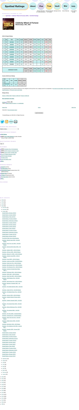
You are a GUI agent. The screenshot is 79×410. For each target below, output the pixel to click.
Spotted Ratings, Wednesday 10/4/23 (9, 350)
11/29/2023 (11, 54)
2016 (2, 388)
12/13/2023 (11, 59)
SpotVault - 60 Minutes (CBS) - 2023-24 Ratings (11, 272)
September (4, 358)
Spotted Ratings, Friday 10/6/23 (8, 346)
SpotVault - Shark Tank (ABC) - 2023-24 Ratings (11, 276)
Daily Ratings (4, 134)
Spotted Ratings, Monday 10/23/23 (9, 224)
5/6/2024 (11, 61)
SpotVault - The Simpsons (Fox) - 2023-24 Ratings (12, 267)
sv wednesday (20, 103)
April (3, 368)
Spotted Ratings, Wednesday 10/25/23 (10, 220)
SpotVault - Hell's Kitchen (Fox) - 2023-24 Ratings (12, 281)
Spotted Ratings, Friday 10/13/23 (8, 334)
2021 (2, 378)
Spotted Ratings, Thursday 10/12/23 (9, 336)
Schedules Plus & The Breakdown (11, 149)
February (4, 372)
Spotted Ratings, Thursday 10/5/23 (9, 348)
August (3, 360)
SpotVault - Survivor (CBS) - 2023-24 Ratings (11, 295)
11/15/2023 (11, 51)
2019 (2, 382)
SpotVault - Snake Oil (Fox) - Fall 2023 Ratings (11, 290)
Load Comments (39, 112)
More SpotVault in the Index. (8, 98)
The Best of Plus (4, 157)
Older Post (74, 107)
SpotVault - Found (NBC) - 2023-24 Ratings (10, 259)
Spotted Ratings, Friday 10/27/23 (8, 216)
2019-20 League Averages (6, 156)
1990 (2, 404)
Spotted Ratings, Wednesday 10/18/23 (10, 232)
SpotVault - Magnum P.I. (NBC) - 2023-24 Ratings (12, 254)
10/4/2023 (12, 44)
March (3, 370)
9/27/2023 (12, 42)
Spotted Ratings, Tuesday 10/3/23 (9, 352)
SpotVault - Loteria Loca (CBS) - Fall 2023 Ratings (12, 261)
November (4, 209)
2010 (2, 400)
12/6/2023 (12, 56)
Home (39, 107)
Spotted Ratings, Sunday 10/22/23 (9, 226)
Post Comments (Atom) (12, 110)
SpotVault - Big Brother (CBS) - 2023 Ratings (11, 324)
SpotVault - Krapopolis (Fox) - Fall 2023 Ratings (11, 315)
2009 (2, 402)
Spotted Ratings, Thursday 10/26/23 (9, 218)
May (3, 366)
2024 (2, 204)
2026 (2, 200)
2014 (2, 392)
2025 (2, 202)
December (4, 207)
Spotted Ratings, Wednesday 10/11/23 (10, 338)
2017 (2, 386)
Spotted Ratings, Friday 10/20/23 (8, 228)
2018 (2, 384)
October (4, 211)
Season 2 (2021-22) (16, 95)
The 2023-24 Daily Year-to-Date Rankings (10, 238)
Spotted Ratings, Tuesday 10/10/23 (9, 340)
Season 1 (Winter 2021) (7, 95)
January (4, 374)
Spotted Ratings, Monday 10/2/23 (9, 354)
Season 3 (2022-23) (25, 95)
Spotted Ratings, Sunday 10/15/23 (9, 332)
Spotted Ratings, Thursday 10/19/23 (9, 230)
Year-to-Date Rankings (9, 136)
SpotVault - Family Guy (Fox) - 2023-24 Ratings (11, 263)
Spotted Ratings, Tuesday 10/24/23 (9, 222)
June (3, 364)
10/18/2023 (11, 47)
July (3, 362)
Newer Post (4, 107)
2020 (2, 380)
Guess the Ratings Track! (6, 159)
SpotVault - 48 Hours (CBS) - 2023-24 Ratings (11, 252)
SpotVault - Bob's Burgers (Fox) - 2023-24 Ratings (12, 265)
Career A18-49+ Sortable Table (10, 152)
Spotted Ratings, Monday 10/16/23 (9, 236)
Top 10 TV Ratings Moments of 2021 (8, 154)
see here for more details (58, 88)
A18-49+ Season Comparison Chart (11, 150)
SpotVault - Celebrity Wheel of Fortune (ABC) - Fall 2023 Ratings (22, 15)
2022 (2, 376)
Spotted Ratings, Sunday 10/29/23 (9, 214)
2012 (2, 396)
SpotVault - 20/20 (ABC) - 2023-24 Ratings (10, 274)
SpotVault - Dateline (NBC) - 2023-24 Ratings (11, 250)
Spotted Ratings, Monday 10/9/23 (9, 342)
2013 (2, 394)
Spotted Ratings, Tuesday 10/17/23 (9, 234)
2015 (2, 390)
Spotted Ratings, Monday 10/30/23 (9, 213)
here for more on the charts (16, 90)
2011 (2, 398)
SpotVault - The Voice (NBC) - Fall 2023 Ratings (11, 313)
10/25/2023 (11, 49)
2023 (2, 205)
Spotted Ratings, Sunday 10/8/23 (8, 344)
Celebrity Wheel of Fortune (10, 103)
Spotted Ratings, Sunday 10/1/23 (8, 356)
